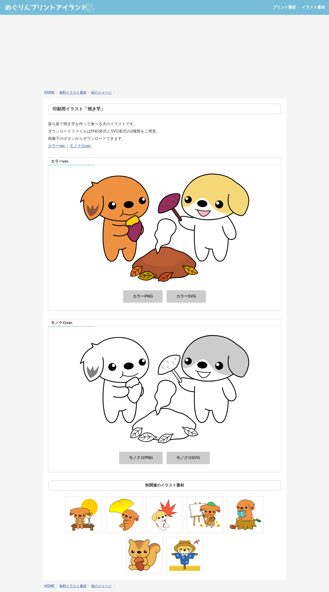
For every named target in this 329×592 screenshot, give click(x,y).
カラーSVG (186, 296)
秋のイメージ (101, 92)
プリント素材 (284, 7)
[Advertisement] (164, 52)
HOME (49, 92)
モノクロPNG (141, 458)
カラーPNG (143, 296)
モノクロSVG (188, 458)
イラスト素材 (313, 7)
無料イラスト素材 (73, 92)
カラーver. (57, 146)
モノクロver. (80, 146)
